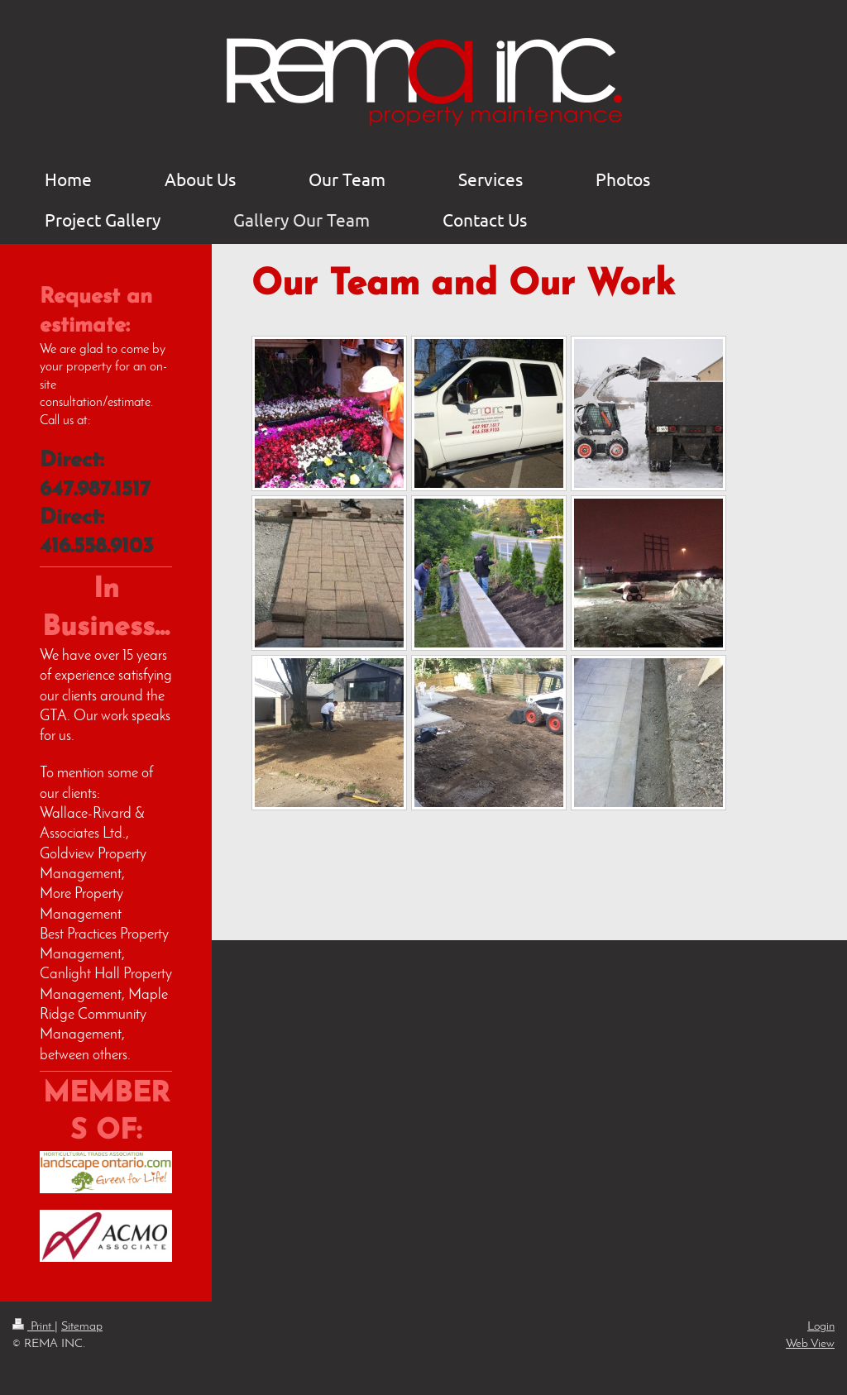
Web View (810, 1343)
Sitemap (82, 1326)
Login (821, 1326)
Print (33, 1326)
